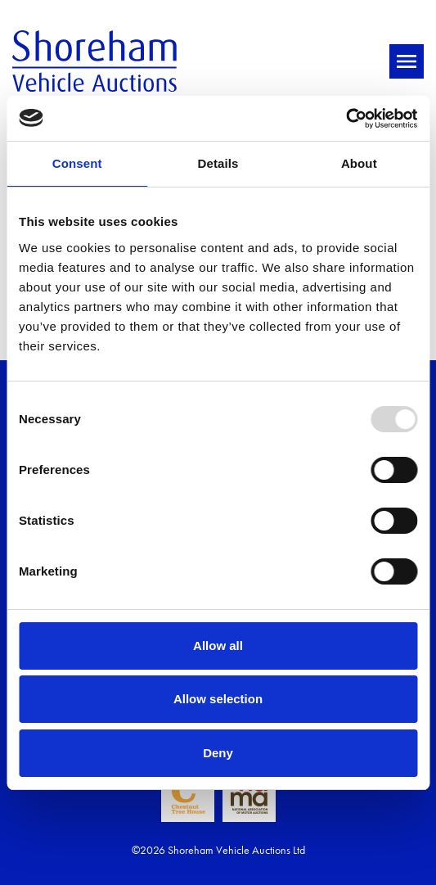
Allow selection (218, 699)
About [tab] (359, 163)
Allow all (218, 645)
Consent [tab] (77, 163)
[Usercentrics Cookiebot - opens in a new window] (345, 118)
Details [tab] (218, 163)
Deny (218, 753)
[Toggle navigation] (406, 61)
